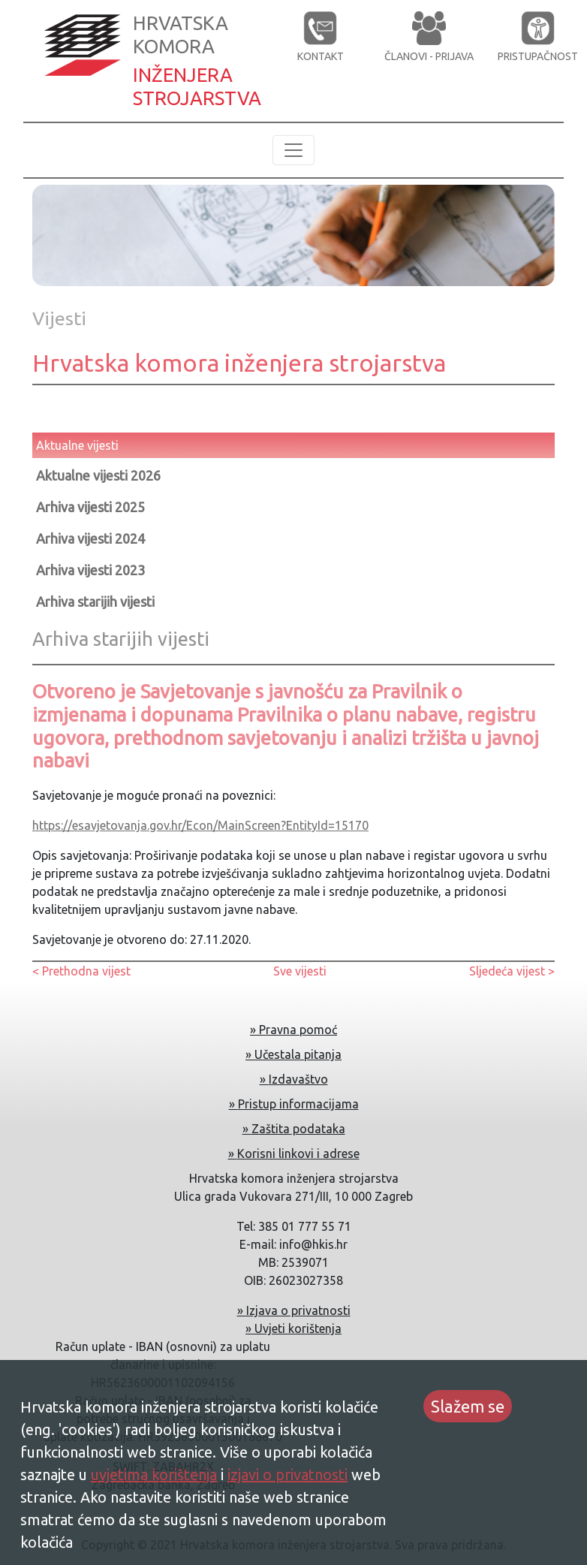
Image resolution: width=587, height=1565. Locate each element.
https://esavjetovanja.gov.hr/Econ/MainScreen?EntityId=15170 (200, 825)
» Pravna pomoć (293, 1029)
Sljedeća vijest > (512, 971)
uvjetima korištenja (154, 1474)
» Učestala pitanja (293, 1054)
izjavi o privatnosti (287, 1474)
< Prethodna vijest (81, 971)
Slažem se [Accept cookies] (467, 1406)
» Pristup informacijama (294, 1104)
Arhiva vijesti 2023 (90, 569)
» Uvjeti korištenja (293, 1328)
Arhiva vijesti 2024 (90, 538)
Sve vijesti (300, 971)
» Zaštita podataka (293, 1128)
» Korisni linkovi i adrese (294, 1153)
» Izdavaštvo (294, 1079)
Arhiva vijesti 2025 (90, 506)
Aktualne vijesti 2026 (98, 475)
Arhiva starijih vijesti (95, 601)
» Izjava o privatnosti (294, 1310)
